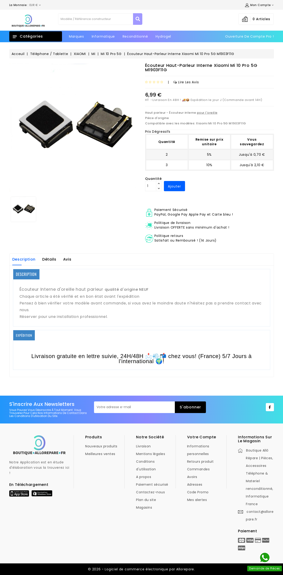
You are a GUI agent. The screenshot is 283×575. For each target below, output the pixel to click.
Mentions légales (150, 454)
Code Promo (198, 492)
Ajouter (174, 186)
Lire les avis (186, 82)
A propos (143, 477)
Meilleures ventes (100, 454)
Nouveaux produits (101, 446)
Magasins (144, 507)
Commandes (198, 469)
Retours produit (200, 461)
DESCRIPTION (26, 274)
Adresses (194, 484)
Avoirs (192, 477)
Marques (76, 36)
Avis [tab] (67, 259)
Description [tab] (24, 259)
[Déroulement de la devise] (25, 5)
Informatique (103, 36)
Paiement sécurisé (152, 484)
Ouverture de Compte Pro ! (249, 36)
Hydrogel (163, 36)
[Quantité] (150, 186)
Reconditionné (135, 36)
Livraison (143, 446)
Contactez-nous (150, 492)
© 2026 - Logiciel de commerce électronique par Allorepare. (141, 569)
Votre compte (201, 437)
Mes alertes (197, 499)
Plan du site (146, 499)
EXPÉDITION (24, 335)
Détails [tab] (49, 259)
